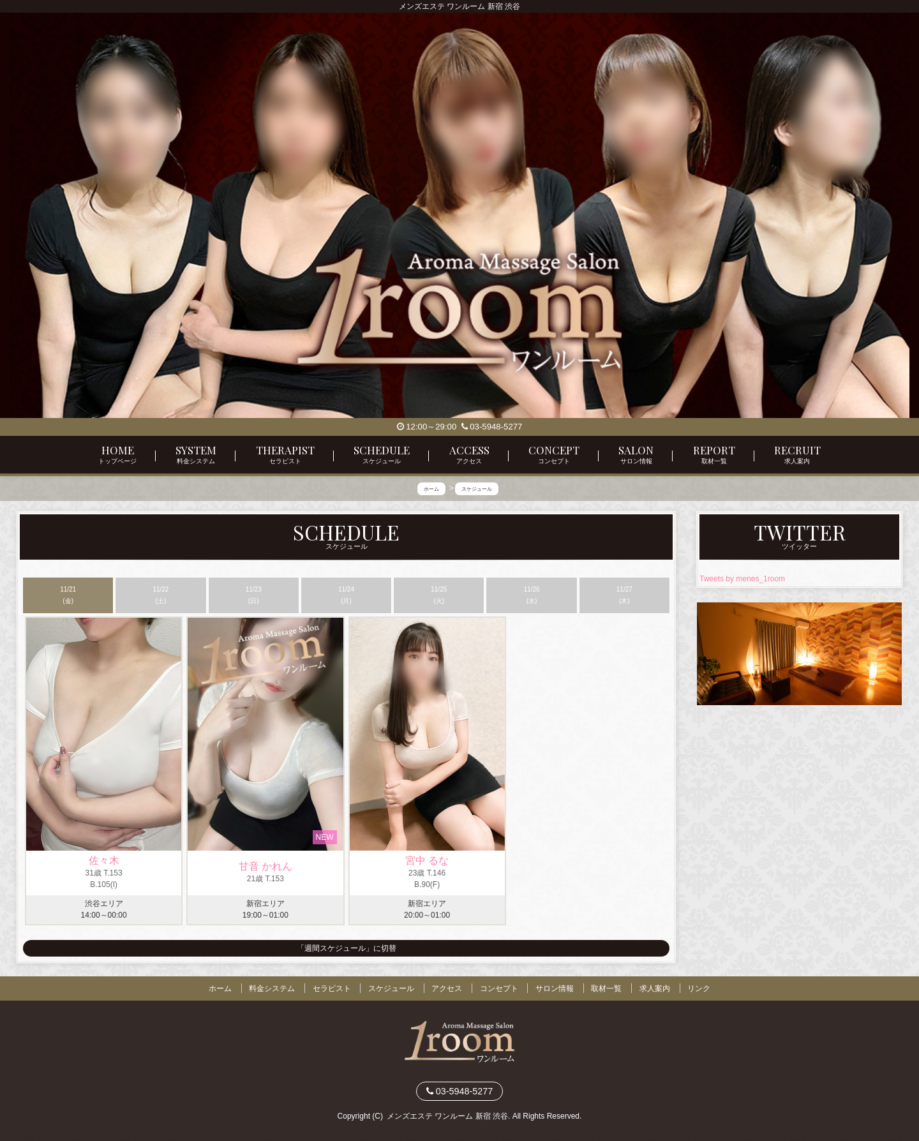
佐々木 (104, 860)
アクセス (446, 988)
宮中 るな (427, 860)
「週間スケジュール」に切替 (346, 948)
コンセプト (499, 988)
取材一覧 (606, 988)
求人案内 (654, 988)
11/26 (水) (532, 595)
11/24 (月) (346, 595)
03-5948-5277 (492, 426)
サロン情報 (554, 988)
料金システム (272, 988)
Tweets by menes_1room (742, 578)
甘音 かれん (265, 866)
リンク (698, 988)
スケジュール (391, 988)
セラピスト (332, 988)
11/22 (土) (160, 595)
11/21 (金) (68, 595)
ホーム (220, 988)
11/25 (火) (439, 595)
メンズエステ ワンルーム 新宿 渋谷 (447, 1116)
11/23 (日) (254, 595)
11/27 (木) (624, 595)
